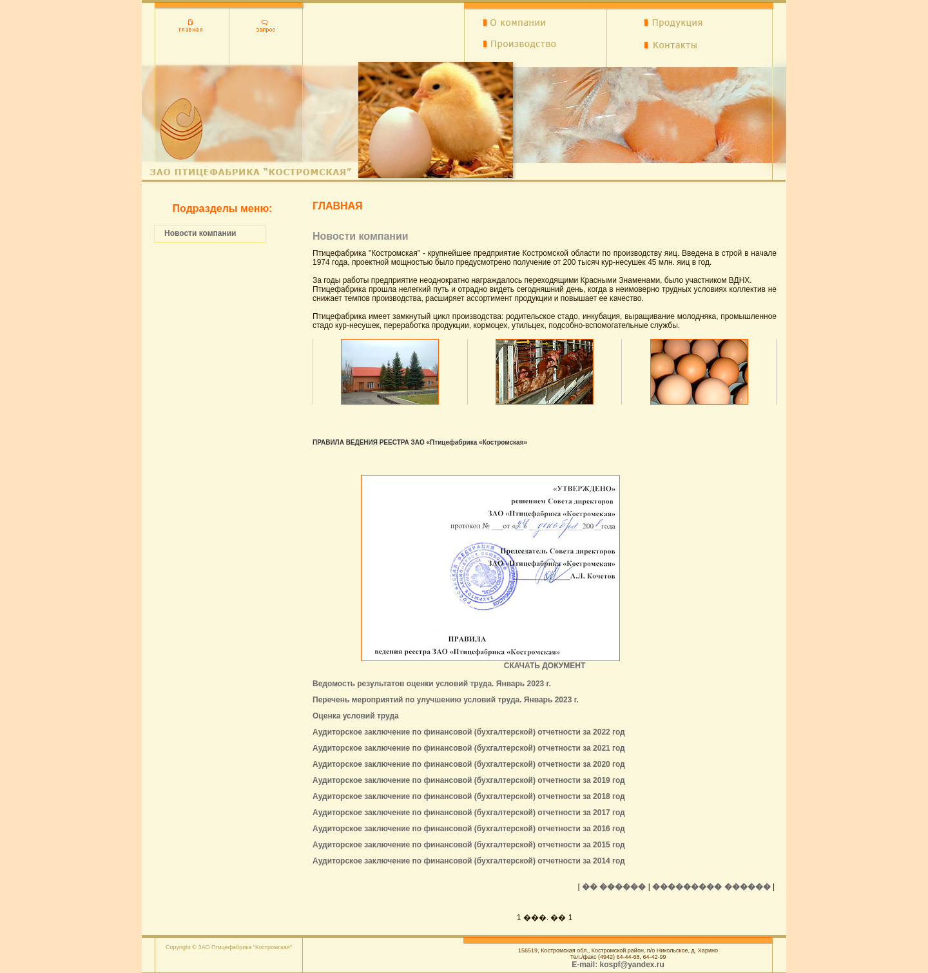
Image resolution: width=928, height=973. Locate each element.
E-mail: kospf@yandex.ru (618, 964)
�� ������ (614, 886)
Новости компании (200, 233)
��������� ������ (711, 886)
